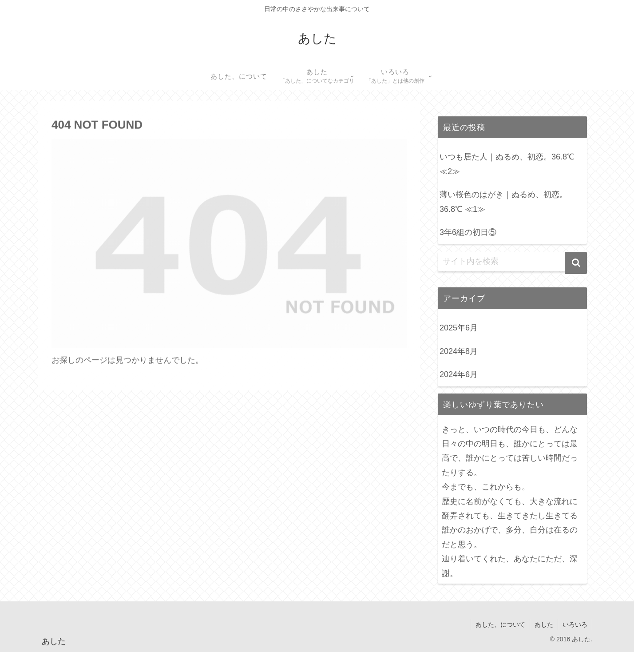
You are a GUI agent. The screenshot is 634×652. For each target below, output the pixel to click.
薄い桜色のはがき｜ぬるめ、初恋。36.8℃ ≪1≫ (503, 201)
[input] (512, 261)
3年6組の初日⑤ (468, 232)
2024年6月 (459, 374)
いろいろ (575, 624)
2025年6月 (459, 327)
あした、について (500, 624)
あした (544, 624)
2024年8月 (459, 351)
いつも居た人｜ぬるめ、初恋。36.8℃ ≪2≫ (507, 163)
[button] (576, 263)
